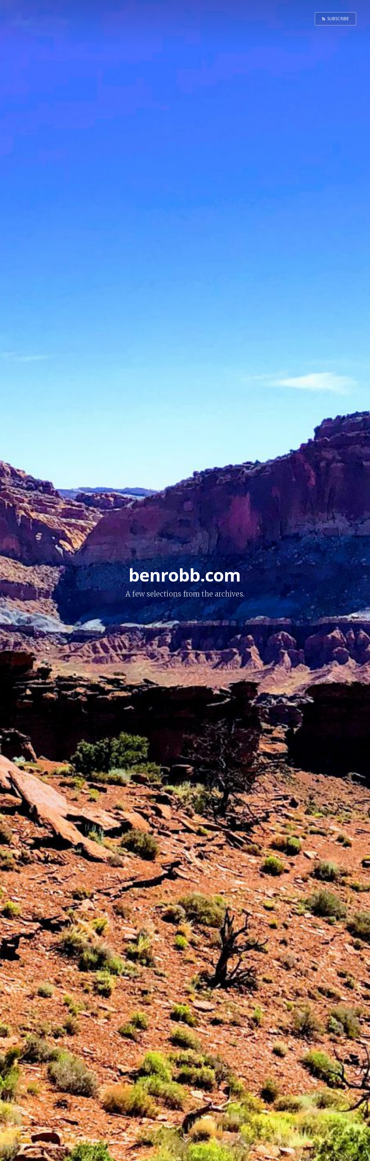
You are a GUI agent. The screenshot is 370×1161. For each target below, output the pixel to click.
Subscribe (338, 19)
